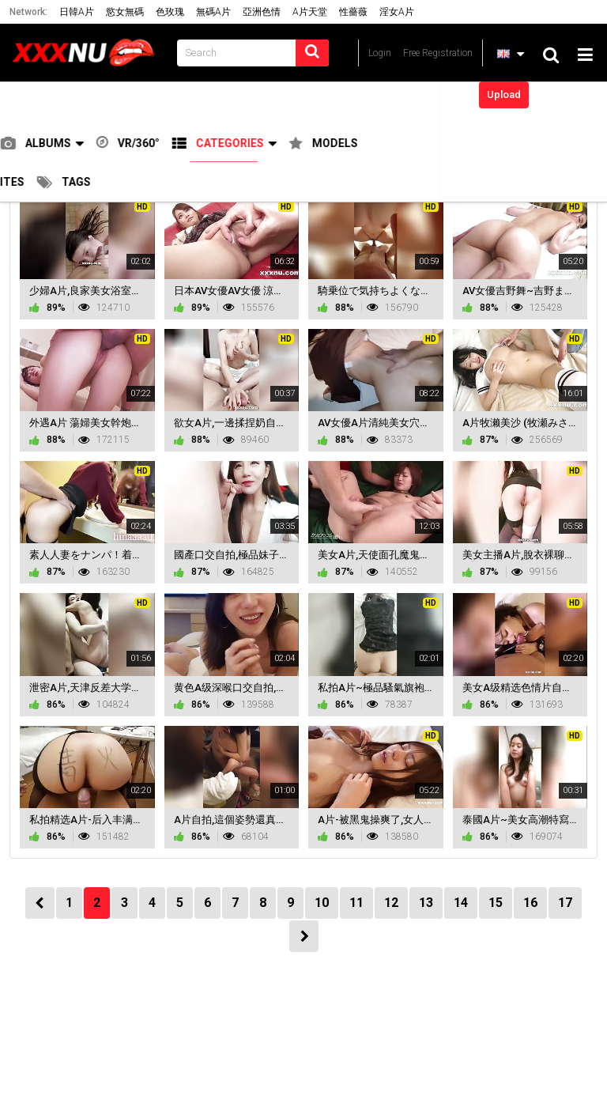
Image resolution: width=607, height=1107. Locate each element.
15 (495, 902)
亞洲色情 (262, 11)
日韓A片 (76, 11)
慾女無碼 (125, 11)
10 (322, 902)
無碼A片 (213, 11)
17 (565, 902)
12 (391, 902)
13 (426, 902)
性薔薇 (353, 11)
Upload (504, 94)
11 (356, 902)
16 (530, 902)
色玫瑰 (170, 11)
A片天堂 (309, 11)
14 (461, 902)
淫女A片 (396, 11)
